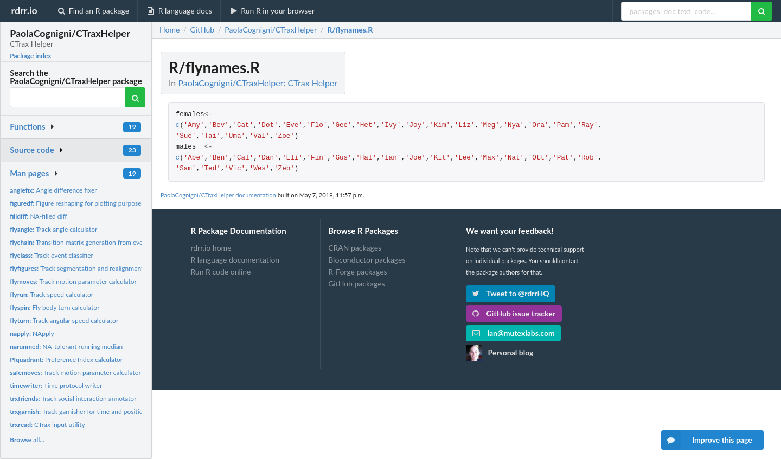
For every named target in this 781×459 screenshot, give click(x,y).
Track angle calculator (53, 229)
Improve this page (706, 440)
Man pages (29, 173)
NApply (32, 333)
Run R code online (220, 271)
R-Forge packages (357, 271)
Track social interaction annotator (73, 398)
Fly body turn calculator (54, 307)
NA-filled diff (38, 216)
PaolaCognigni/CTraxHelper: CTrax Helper (257, 83)
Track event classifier (51, 255)
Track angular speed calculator (64, 320)
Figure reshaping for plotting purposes (77, 203)
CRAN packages (354, 248)
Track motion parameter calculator (73, 281)
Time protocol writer (56, 385)
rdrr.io (24, 10)
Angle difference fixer (53, 190)
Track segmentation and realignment (76, 268)
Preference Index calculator (66, 359)
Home (169, 30)
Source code (32, 150)
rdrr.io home (210, 248)
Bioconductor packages (366, 259)
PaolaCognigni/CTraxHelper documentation (218, 195)
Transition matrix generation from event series (88, 242)
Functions (27, 126)
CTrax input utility (47, 424)
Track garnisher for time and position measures (92, 411)
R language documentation (234, 259)
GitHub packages (356, 283)
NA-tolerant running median (66, 346)
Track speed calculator (51, 294)
